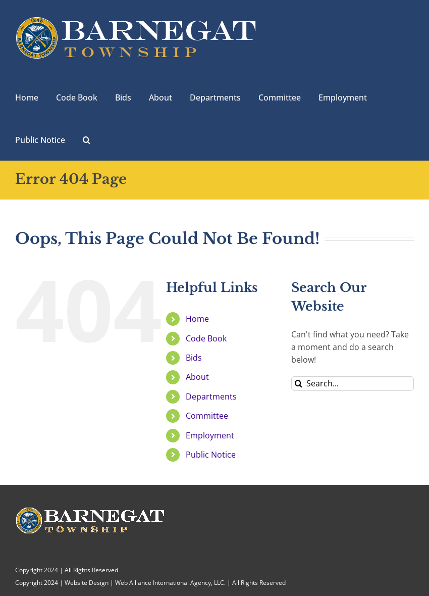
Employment (210, 435)
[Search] (298, 383)
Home (197, 318)
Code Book (206, 338)
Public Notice (211, 454)
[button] (86, 139)
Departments (211, 396)
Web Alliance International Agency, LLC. (170, 582)
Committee (207, 415)
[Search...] (352, 383)
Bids (194, 357)
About (197, 376)
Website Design (87, 582)
